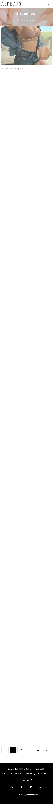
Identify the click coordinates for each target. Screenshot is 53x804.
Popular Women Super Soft (13, 43)
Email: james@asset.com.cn (26, 795)
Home (20, 20)
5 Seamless (30, 20)
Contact (25, 780)
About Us (17, 774)
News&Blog (41, 774)
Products (29, 774)
